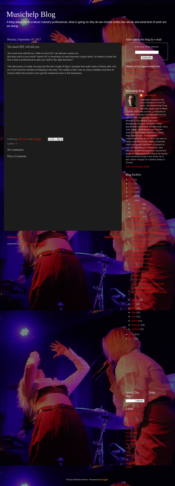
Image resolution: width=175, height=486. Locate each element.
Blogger (104, 479)
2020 (131, 188)
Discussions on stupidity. (142, 275)
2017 (131, 200)
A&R (128, 417)
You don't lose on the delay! (144, 220)
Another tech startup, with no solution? (149, 224)
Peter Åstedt (149, 95)
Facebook (130, 75)
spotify (129, 467)
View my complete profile (138, 166)
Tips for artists (132, 444)
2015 (131, 338)
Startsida (153, 397)
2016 (131, 334)
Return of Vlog (138, 271)
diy (16, 143)
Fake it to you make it (141, 250)
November (137, 208)
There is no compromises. (143, 288)
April (134, 316)
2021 (131, 183)
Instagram (130, 79)
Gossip (129, 429)
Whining (129, 455)
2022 (131, 179)
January (136, 329)
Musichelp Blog (30, 14)
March (135, 321)
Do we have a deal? (140, 254)
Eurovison (130, 425)
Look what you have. (141, 263)
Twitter (129, 82)
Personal (130, 436)
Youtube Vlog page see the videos (142, 71)
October (136, 212)
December (137, 204)
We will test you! (139, 279)
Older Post (111, 237)
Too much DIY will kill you (143, 267)
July (134, 304)
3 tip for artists (132, 414)
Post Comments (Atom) (31, 244)
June (134, 308)
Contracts (130, 421)
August (135, 300)
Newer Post (15, 237)
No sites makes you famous (144, 239)
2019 (131, 192)
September (137, 216)
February (136, 325)
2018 (131, 196)
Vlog (133, 228)
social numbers (133, 463)
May (134, 312)
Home (63, 237)
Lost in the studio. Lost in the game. (148, 283)
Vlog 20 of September (141, 258)
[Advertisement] (147, 365)
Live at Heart (132, 432)
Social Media (132, 440)
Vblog (128, 448)
